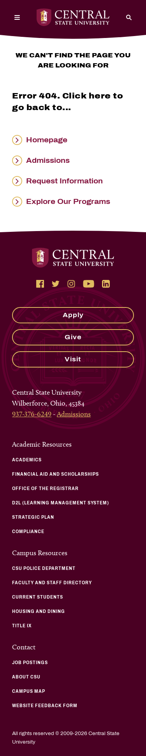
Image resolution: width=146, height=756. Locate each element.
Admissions (74, 414)
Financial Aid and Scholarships (55, 474)
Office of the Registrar (45, 488)
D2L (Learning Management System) (60, 503)
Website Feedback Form (44, 705)
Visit (73, 359)
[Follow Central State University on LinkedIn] (106, 284)
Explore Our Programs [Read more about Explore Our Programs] (68, 201)
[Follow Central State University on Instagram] (71, 284)
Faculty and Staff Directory (52, 582)
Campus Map (28, 691)
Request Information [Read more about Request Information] (64, 181)
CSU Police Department (44, 568)
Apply (73, 315)
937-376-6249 (31, 414)
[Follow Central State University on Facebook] (40, 284)
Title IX (22, 625)
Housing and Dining (38, 611)
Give (73, 337)
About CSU (26, 677)
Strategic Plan (33, 517)
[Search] (129, 17)
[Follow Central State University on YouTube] (88, 284)
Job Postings (30, 662)
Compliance (28, 531)
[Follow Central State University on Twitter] (56, 284)
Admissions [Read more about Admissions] (48, 160)
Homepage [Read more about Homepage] (46, 140)
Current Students (37, 597)
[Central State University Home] (73, 17)
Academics (27, 460)
